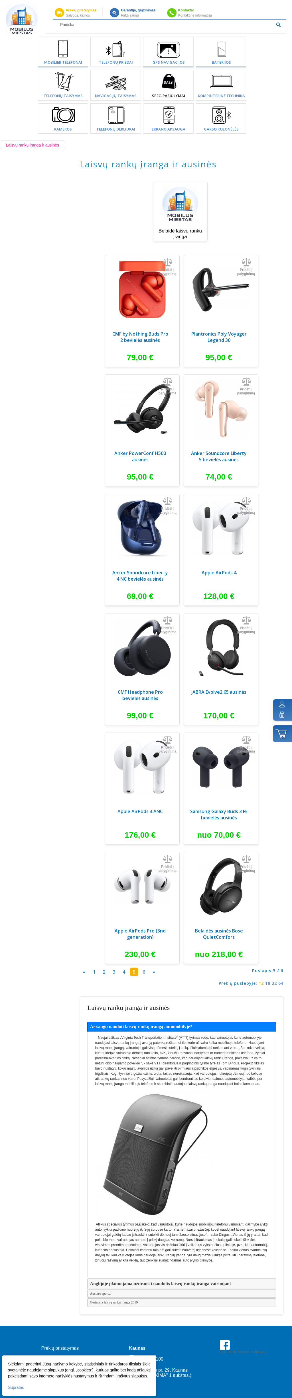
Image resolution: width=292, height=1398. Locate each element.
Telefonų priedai (116, 62)
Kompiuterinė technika (221, 95)
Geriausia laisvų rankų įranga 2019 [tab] (114, 1302)
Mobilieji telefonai (63, 62)
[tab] (181, 1027)
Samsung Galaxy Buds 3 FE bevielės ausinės (219, 814)
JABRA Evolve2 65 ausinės (218, 692)
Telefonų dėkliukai (115, 129)
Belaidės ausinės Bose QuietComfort (219, 934)
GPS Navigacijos (169, 62)
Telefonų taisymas (63, 95)
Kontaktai (186, 10)
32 (274, 983)
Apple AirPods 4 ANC (140, 811)
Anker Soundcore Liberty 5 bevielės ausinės (219, 456)
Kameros (63, 129)
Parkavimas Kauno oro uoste (242, 1368)
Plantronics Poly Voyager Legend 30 (219, 337)
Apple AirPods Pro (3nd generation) (140, 934)
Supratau (17, 1387)
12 (261, 983)
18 (267, 983)
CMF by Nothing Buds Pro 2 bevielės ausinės (140, 337)
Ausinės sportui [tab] (100, 1293)
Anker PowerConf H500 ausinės (140, 456)
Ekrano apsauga (168, 129)
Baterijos (221, 62)
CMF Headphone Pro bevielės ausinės (140, 695)
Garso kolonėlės (221, 129)
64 (280, 983)
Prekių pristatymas (81, 10)
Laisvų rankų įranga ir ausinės (32, 145)
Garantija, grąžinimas (138, 10)
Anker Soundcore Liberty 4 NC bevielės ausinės (140, 575)
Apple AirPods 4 (219, 572)
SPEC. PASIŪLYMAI (168, 95)
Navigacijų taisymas (116, 95)
